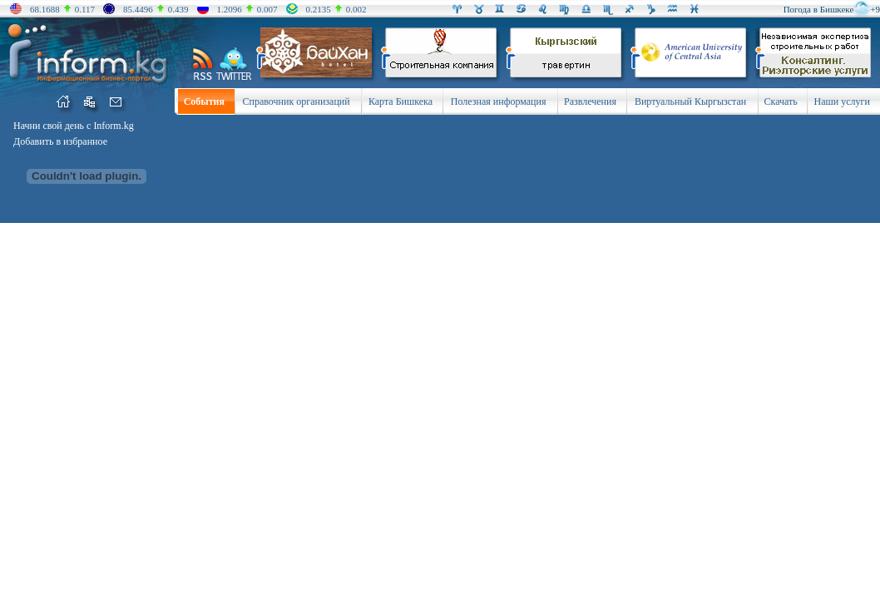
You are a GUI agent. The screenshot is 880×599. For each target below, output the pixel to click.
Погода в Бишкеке (819, 9)
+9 (875, 9)
